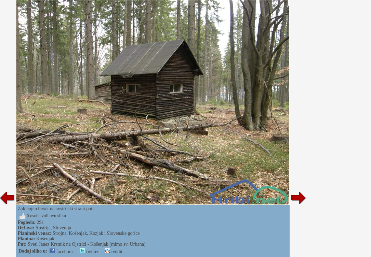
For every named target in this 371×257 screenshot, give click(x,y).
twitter (89, 251)
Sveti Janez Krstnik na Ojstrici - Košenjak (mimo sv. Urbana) (86, 244)
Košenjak (45, 238)
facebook (62, 251)
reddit (113, 251)
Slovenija (62, 227)
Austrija (43, 227)
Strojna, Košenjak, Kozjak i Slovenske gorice (96, 233)
